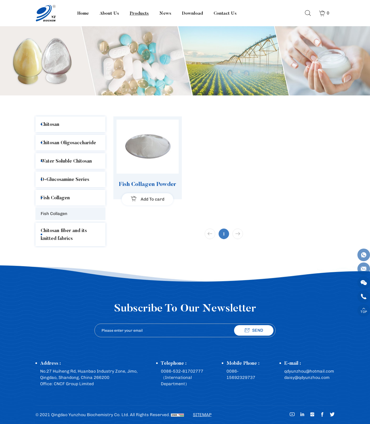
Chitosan (50, 124)
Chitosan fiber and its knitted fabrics (64, 234)
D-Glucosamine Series (65, 179)
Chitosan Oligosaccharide (68, 142)
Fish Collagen (55, 198)
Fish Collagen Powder (147, 183)
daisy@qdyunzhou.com (307, 377)
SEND (257, 330)
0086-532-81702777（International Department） (182, 377)
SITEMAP (202, 414)
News (165, 13)
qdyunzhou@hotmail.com (309, 371)
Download (192, 13)
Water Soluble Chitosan (66, 161)
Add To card (152, 199)
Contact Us (225, 13)
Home (83, 13)
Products (139, 13)
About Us (109, 13)
